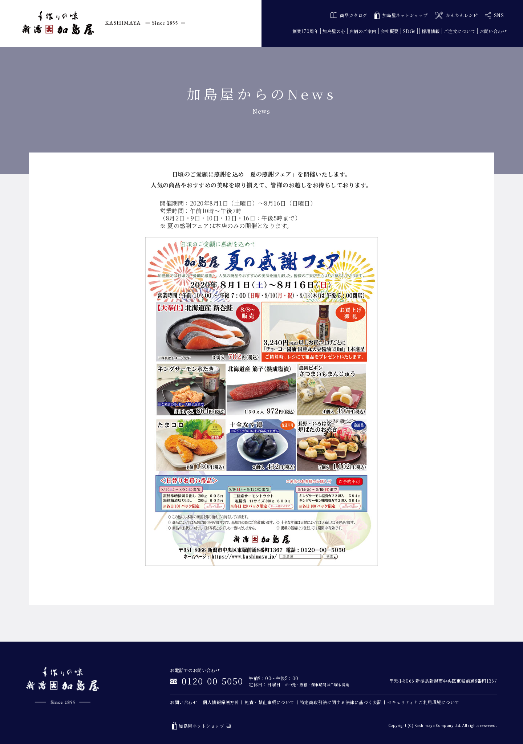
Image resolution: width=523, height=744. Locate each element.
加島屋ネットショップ (401, 15)
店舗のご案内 (363, 31)
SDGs (409, 31)
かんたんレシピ (456, 15)
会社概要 (390, 31)
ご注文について (460, 31)
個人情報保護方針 (221, 702)
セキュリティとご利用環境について (423, 702)
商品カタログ (349, 15)
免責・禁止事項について (269, 702)
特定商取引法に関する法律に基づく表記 (341, 702)
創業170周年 (305, 31)
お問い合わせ (493, 31)
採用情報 (431, 31)
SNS (494, 15)
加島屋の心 (334, 31)
